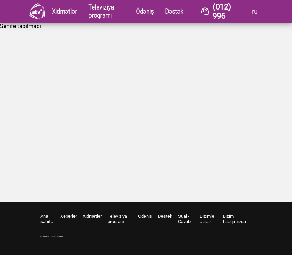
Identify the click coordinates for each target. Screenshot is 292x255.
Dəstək (165, 216)
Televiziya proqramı (117, 219)
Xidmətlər (92, 216)
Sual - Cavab (184, 219)
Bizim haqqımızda (234, 219)
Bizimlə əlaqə (207, 219)
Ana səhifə (46, 219)
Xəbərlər (68, 216)
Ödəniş (145, 216)
